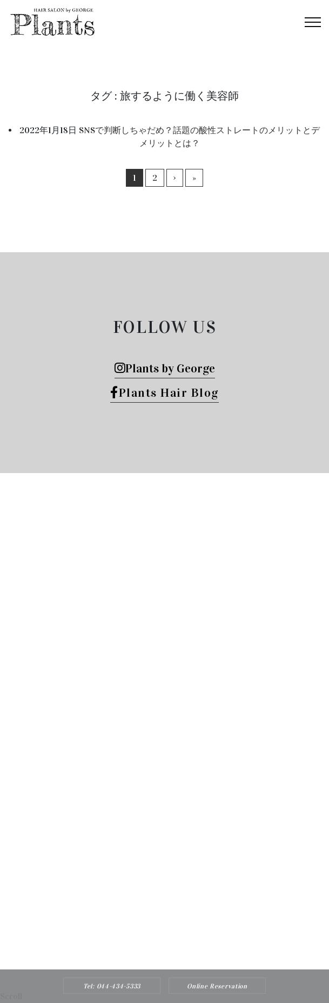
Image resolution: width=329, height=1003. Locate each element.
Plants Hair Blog (164, 392)
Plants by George (165, 368)
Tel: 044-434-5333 (111, 986)
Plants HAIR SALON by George (150, 862)
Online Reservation (217, 986)
